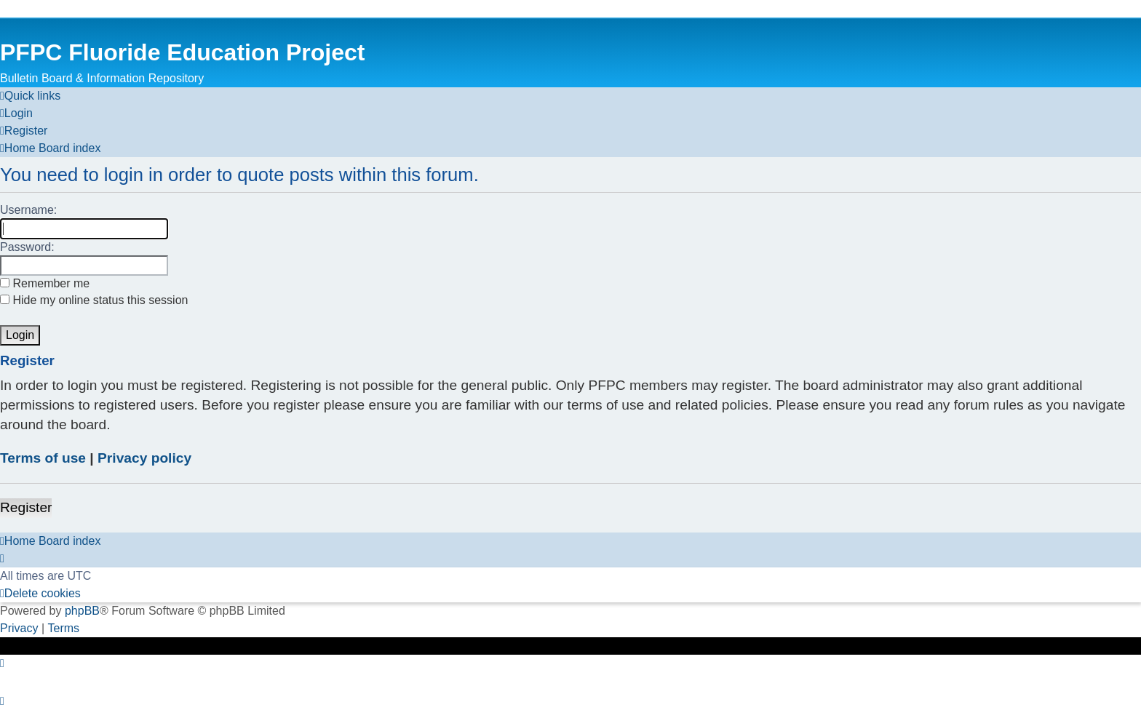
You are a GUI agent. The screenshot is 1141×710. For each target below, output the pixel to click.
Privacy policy (144, 458)
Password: (27, 247)
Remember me (45, 283)
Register (26, 507)
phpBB (82, 611)
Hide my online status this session (94, 300)
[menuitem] (16, 113)
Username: (28, 210)
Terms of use (43, 458)
